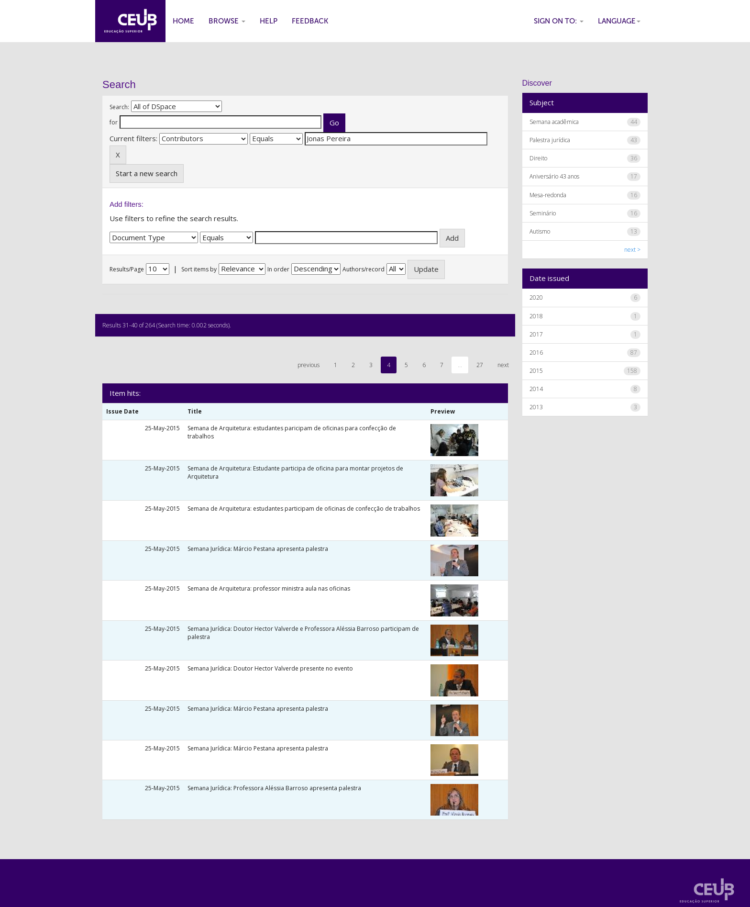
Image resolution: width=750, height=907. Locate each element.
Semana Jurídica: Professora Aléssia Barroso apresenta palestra (274, 788)
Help (268, 21)
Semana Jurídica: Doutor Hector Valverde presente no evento (270, 668)
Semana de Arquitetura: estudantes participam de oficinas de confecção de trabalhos (304, 508)
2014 (536, 389)
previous (309, 365)
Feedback (310, 21)
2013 (536, 407)
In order (278, 269)
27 (479, 365)
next (503, 365)
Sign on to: (559, 21)
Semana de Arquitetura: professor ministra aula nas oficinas (269, 588)
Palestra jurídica (549, 140)
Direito (538, 158)
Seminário (542, 213)
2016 (536, 352)
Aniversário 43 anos (554, 176)
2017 (536, 334)
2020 (536, 297)
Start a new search (146, 173)
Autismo (539, 231)
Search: (119, 107)
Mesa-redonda (547, 195)
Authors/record (363, 269)
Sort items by (199, 269)
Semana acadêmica (554, 122)
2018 (536, 316)
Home (183, 21)
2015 (536, 371)
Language (619, 21)
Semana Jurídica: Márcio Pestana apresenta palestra (258, 549)
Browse (227, 21)
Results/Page (127, 269)
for (114, 122)
